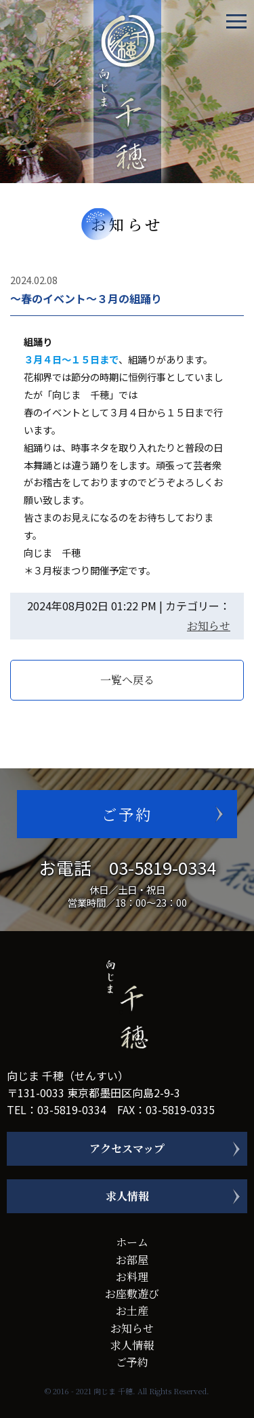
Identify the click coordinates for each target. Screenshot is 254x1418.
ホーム (132, 1242)
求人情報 (127, 1196)
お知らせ (208, 625)
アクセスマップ (127, 1148)
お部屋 (132, 1259)
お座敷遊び (132, 1293)
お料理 (132, 1276)
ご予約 (127, 814)
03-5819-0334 (162, 867)
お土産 (132, 1310)
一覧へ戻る (127, 680)
